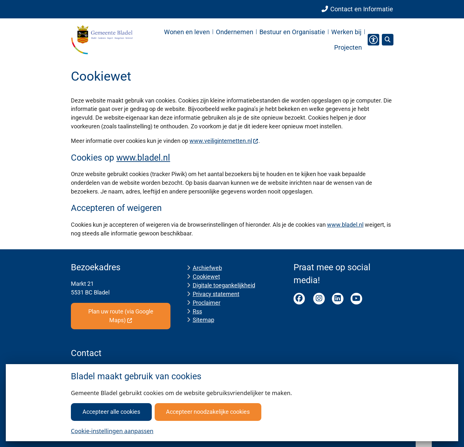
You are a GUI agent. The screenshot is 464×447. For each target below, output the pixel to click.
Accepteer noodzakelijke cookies (208, 411)
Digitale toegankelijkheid (224, 285)
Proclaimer (206, 302)
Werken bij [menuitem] (346, 32)
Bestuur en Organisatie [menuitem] (292, 32)
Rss (197, 311)
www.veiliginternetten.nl (223, 140)
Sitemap (203, 319)
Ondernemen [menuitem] (234, 32)
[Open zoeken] (387, 39)
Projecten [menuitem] (348, 47)
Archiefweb (207, 267)
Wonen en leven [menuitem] (187, 32)
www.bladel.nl (143, 158)
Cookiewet (206, 276)
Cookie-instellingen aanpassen (112, 431)
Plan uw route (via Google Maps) (120, 315)
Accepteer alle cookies (111, 411)
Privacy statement (216, 294)
